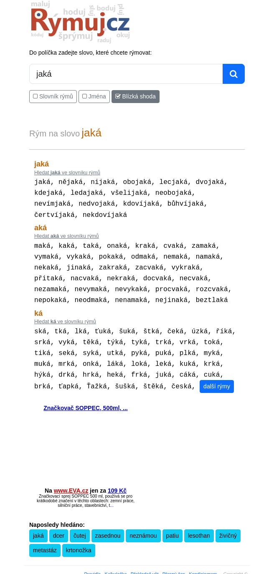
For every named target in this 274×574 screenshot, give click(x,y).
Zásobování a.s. (166, 568)
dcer (58, 523)
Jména (94, 96)
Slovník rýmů (53, 96)
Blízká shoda (135, 96)
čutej (80, 523)
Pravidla (92, 561)
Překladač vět (145, 561)
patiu (172, 523)
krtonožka (78, 537)
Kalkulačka (115, 561)
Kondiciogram (203, 561)
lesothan (199, 523)
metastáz (45, 537)
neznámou (143, 523)
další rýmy (216, 373)
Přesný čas (173, 561)
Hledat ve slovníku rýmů (67, 173)
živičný (228, 523)
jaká (38, 523)
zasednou (108, 523)
